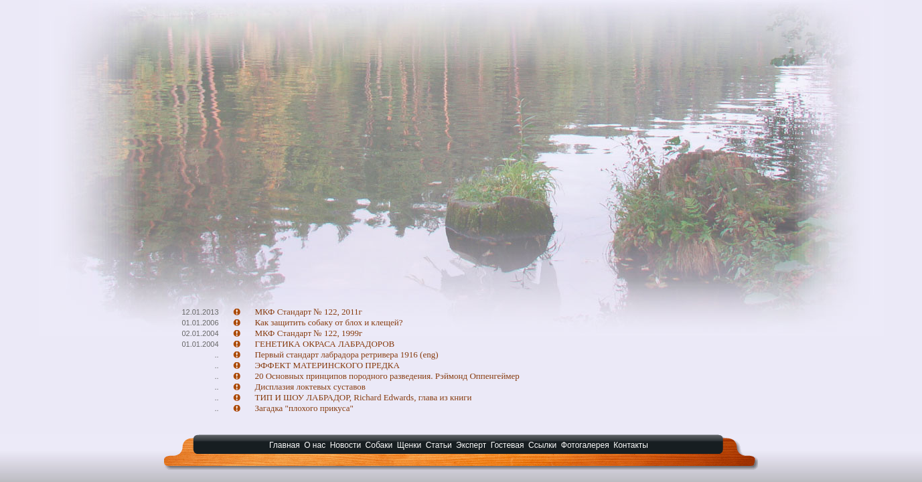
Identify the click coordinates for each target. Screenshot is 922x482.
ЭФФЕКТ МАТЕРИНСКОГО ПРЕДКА (326, 365)
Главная (284, 445)
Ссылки (542, 445)
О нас (314, 445)
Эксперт (471, 445)
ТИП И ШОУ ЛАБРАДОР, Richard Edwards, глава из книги (362, 397)
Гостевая (507, 445)
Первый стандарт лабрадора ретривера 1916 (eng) (346, 354)
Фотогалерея (585, 445)
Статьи (439, 445)
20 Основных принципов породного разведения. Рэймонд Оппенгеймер (386, 376)
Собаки (379, 445)
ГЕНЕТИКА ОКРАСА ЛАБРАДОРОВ (324, 344)
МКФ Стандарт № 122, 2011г (308, 312)
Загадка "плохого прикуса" (303, 408)
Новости (345, 445)
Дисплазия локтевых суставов (310, 387)
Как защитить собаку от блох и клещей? (328, 322)
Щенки (409, 445)
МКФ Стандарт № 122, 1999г (308, 333)
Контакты (630, 445)
